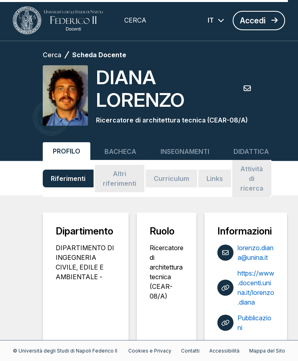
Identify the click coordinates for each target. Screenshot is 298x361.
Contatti (190, 351)
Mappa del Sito (267, 351)
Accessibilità (224, 351)
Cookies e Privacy (149, 351)
